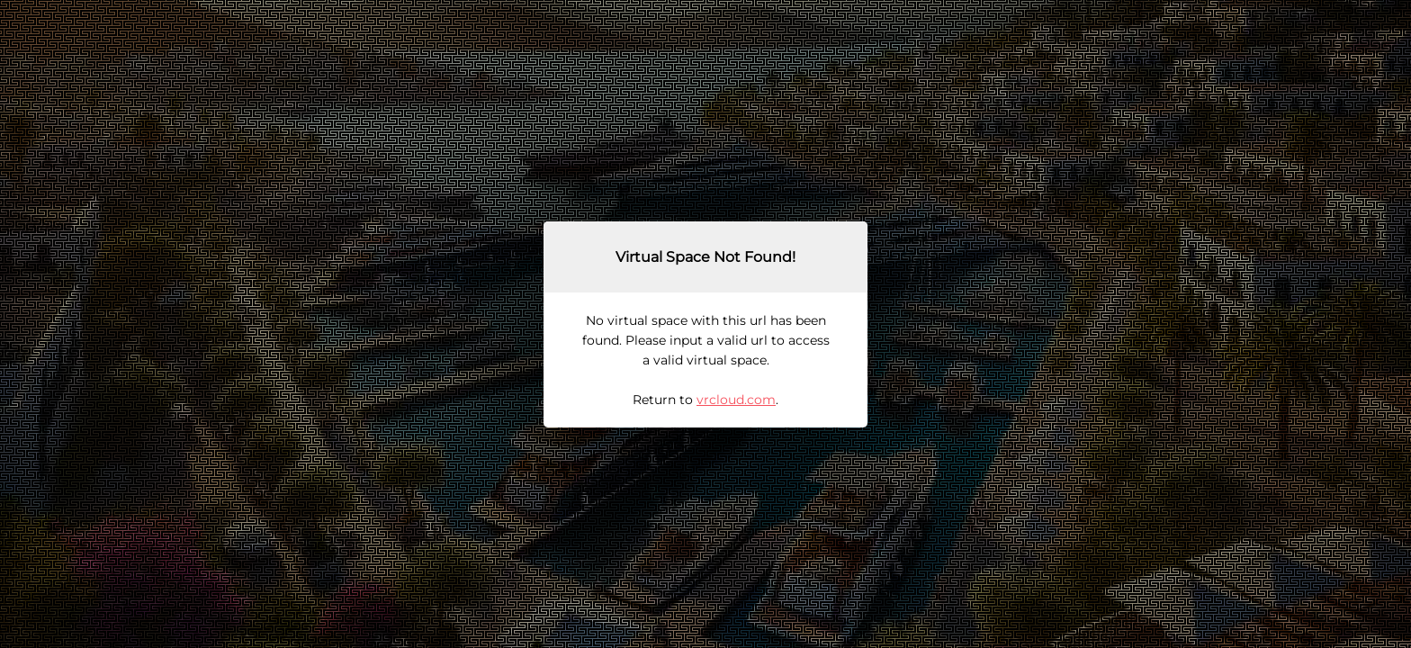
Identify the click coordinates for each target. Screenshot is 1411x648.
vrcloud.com (736, 400)
